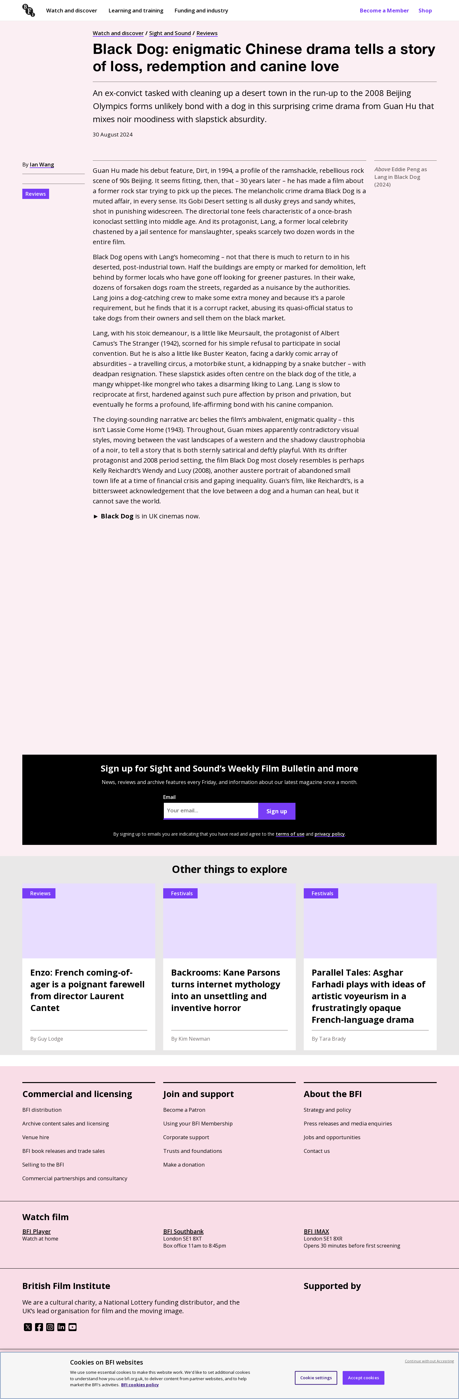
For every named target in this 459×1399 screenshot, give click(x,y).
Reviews (207, 33)
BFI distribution (42, 1109)
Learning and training (135, 10)
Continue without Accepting (429, 1361)
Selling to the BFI (43, 1164)
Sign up (276, 811)
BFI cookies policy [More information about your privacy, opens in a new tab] (140, 1385)
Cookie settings (316, 1378)
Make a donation (184, 1164)
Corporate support (186, 1137)
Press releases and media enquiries (348, 1123)
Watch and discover (71, 10)
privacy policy (330, 834)
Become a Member (384, 10)
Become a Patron (184, 1109)
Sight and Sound (170, 33)
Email (211, 807)
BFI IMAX (316, 1231)
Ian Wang (42, 164)
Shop (425, 10)
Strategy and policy (327, 1109)
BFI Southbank (183, 1231)
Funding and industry (201, 10)
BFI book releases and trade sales (63, 1150)
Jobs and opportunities (332, 1137)
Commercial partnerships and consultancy (74, 1178)
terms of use (290, 834)
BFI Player (36, 1231)
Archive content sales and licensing (65, 1123)
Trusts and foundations (192, 1150)
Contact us (317, 1150)
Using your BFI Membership (198, 1123)
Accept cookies (363, 1378)
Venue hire (35, 1137)
